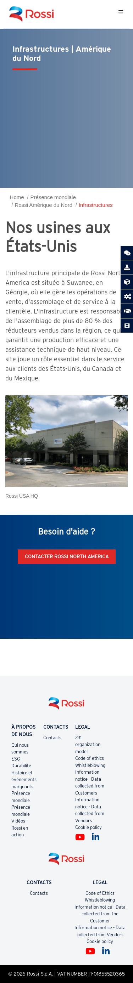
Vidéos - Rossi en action (19, 827)
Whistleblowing (90, 765)
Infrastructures (96, 205)
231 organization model (87, 744)
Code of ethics (89, 758)
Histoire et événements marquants (24, 779)
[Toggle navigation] (121, 14)
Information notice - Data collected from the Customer (100, 913)
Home (17, 197)
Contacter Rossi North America (67, 556)
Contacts (52, 737)
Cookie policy (88, 827)
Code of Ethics (100, 893)
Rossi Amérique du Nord (43, 205)
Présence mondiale (53, 197)
